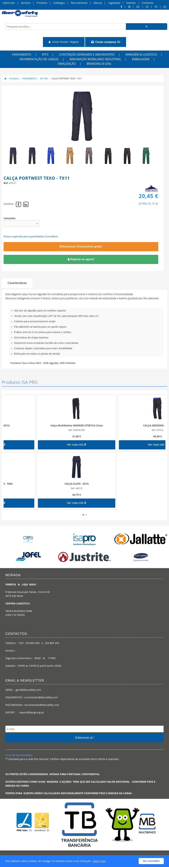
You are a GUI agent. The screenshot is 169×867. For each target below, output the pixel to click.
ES (147, 6)
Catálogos (59, 2)
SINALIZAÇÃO (67, 63)
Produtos (41, 2)
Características (17, 283)
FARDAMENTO (21, 54)
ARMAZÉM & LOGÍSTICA (141, 54)
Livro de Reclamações (18, 755)
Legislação (114, 2)
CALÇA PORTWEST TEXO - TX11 (66, 78)
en (138, 6)
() (105, 42)
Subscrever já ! (84, 737)
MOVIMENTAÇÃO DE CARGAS (39, 59)
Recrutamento (79, 2)
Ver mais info (44, 444)
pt (164, 6)
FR (155, 6)
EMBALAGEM (140, 59)
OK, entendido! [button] (151, 861)
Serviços (26, 2)
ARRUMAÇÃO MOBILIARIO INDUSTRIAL (95, 59)
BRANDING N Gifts (99, 63)
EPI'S (45, 54)
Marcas (98, 2)
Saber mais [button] (99, 861)
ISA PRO (44, 78)
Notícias (131, 2)
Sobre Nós (9, 2)
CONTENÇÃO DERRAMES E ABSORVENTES (87, 54)
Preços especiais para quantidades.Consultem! (31, 236)
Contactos (147, 2)
